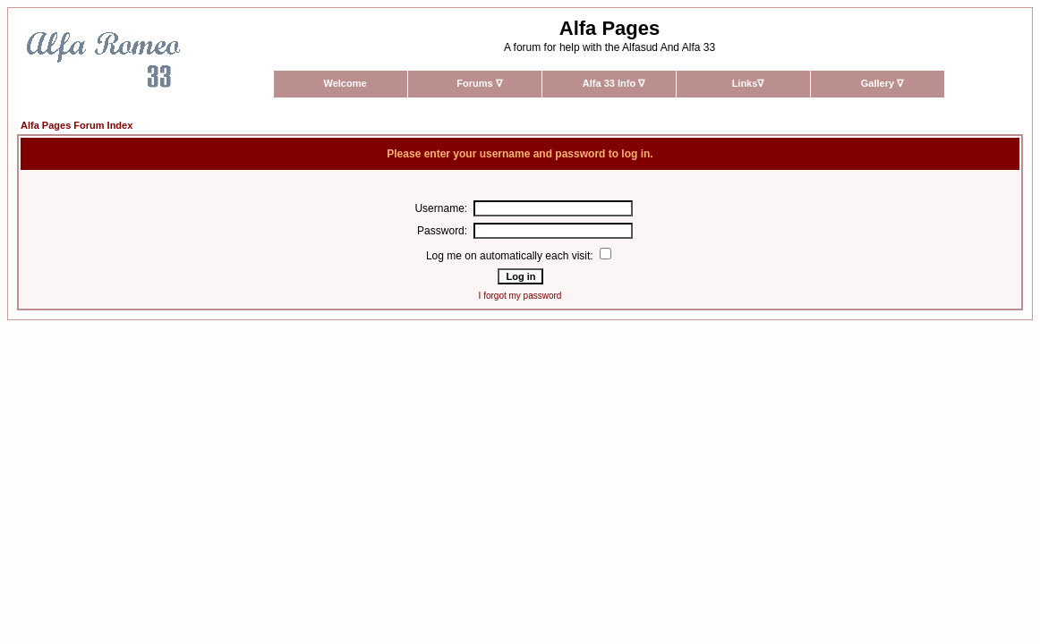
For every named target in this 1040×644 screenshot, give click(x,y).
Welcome (344, 83)
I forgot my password (520, 296)
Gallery (882, 83)
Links (748, 83)
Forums (478, 83)
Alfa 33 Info (613, 83)
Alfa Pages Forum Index (76, 125)
